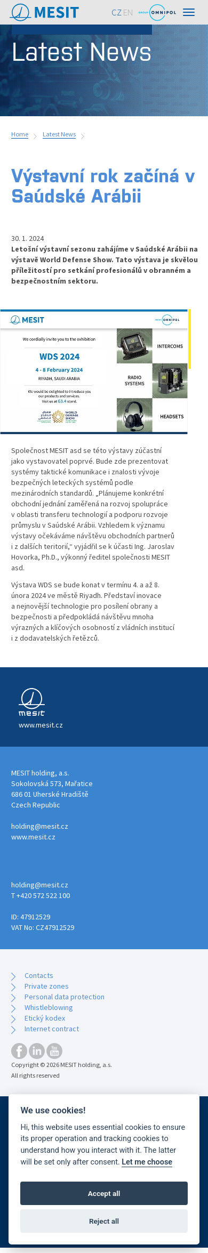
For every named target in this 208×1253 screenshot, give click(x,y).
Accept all (104, 1193)
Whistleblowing (49, 1007)
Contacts (39, 975)
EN (128, 12)
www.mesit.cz (33, 837)
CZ (116, 12)
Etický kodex (45, 1018)
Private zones (47, 986)
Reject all (104, 1221)
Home (19, 134)
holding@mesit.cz (39, 826)
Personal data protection (65, 996)
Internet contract (52, 1028)
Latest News (59, 134)
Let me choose (147, 1162)
